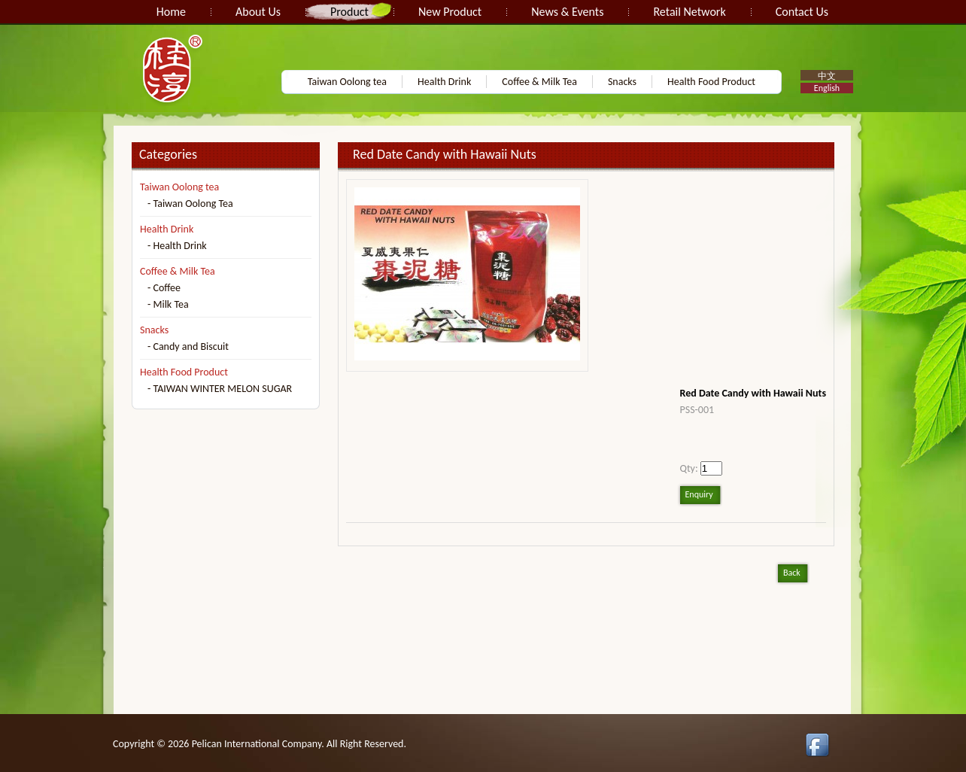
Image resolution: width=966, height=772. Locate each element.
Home (171, 12)
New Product (449, 12)
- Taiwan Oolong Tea (190, 203)
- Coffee (164, 287)
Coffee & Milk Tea (539, 81)
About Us (258, 12)
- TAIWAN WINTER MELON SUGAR (219, 388)
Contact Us (802, 12)
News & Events (567, 12)
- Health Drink (177, 245)
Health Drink (444, 81)
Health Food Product (711, 81)
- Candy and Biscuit (188, 346)
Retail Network (689, 12)
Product (349, 12)
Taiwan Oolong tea (347, 81)
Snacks (622, 81)
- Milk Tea (168, 304)
